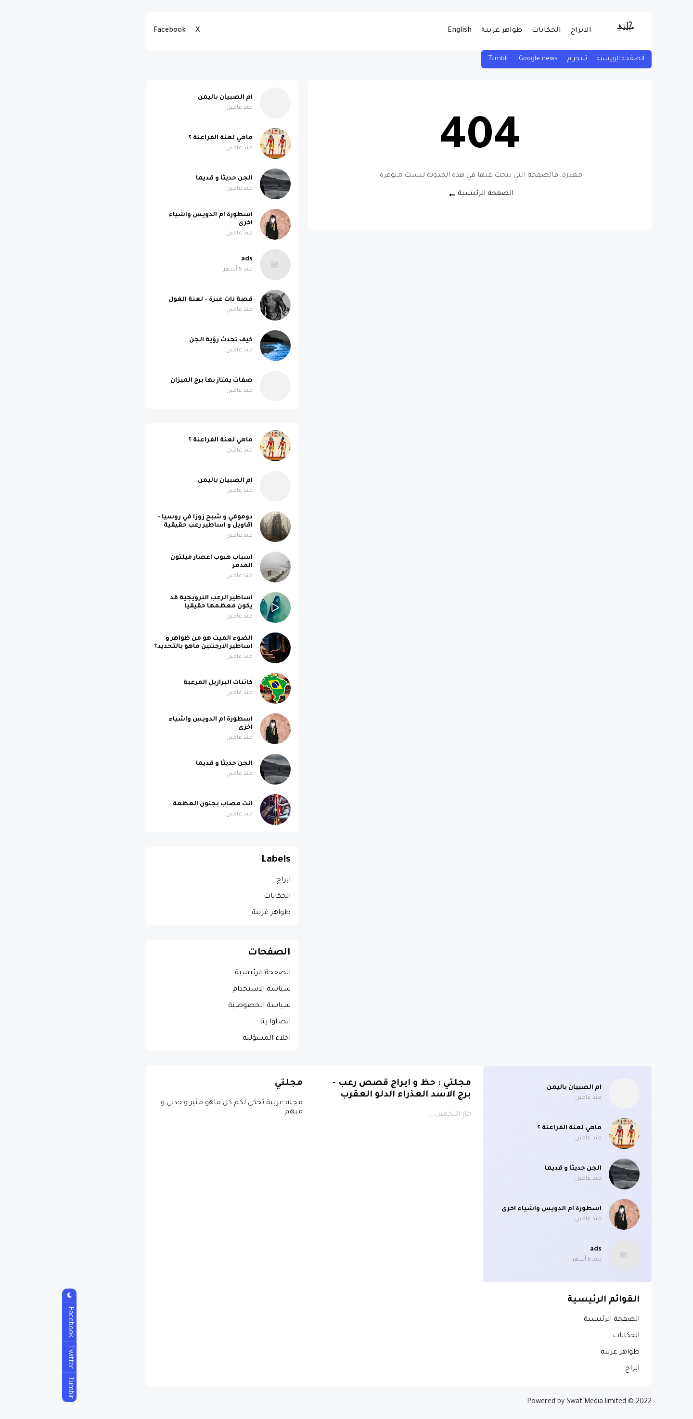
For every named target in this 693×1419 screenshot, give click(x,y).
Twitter (17, 1357)
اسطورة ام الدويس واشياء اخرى (158, 219)
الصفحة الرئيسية (568, 59)
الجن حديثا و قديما (171, 178)
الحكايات (494, 31)
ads (194, 259)
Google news (485, 59)
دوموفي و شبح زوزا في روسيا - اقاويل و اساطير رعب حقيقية (152, 521)
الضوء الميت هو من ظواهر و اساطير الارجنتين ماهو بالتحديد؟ (151, 642)
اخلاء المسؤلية (214, 1039)
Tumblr (446, 59)
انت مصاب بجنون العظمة (160, 804)
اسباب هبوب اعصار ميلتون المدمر (159, 562)
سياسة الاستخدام (209, 989)
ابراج (231, 880)
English (407, 31)
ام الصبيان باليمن (172, 97)
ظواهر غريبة (449, 31)
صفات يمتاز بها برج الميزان (159, 380)
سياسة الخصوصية (207, 1006)
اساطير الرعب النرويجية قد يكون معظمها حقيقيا (158, 602)
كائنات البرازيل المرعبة (165, 683)
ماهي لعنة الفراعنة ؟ (168, 138)
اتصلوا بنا (222, 1022)
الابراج (528, 31)
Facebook (117, 31)
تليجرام (525, 59)
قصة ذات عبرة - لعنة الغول (158, 300)
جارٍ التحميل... (398, 1115)
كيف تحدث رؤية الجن (168, 340)
